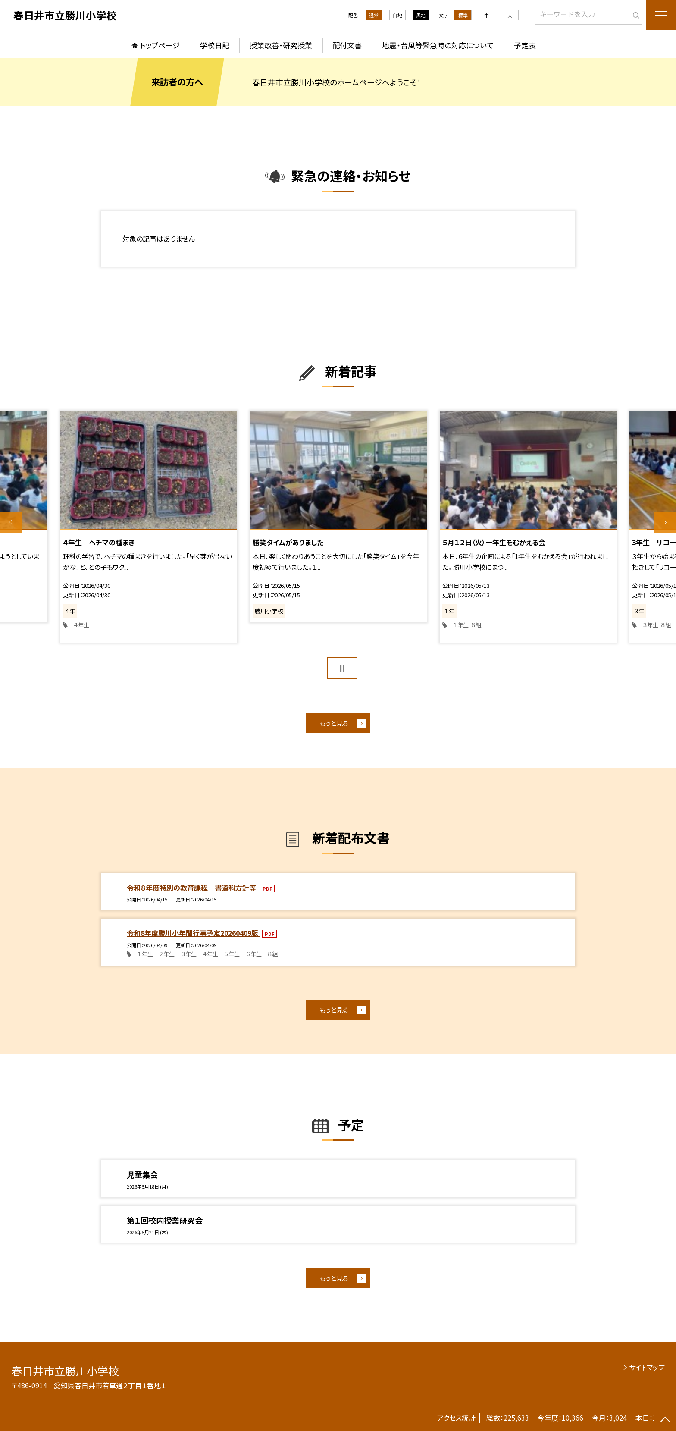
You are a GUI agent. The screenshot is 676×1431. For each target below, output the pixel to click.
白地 (397, 15)
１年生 (461, 625)
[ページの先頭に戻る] (665, 1420)
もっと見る (333, 723)
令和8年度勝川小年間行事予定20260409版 (193, 933)
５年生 (232, 954)
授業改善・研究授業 (281, 45)
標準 (463, 15)
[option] (148, 527)
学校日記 (214, 45)
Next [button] (665, 522)
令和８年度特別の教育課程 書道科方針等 (192, 887)
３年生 (650, 625)
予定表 (525, 45)
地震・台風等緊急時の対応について (438, 45)
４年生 (81, 625)
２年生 (167, 954)
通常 (374, 15)
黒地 (421, 15)
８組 (476, 625)
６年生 (254, 954)
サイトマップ (647, 1367)
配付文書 (347, 45)
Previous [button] (11, 522)
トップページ (160, 45)
